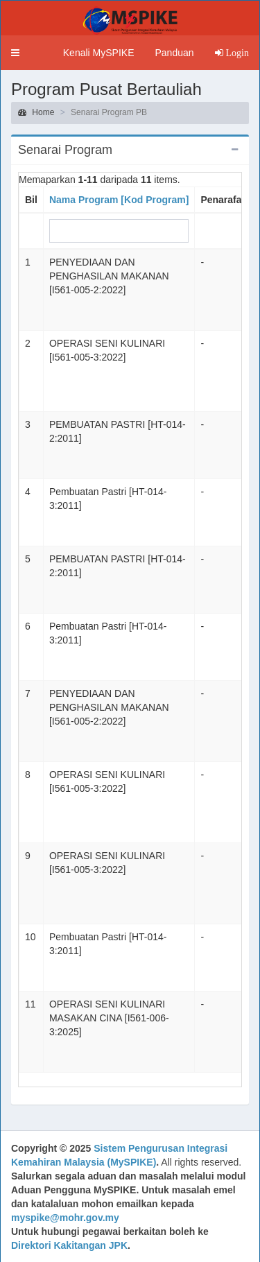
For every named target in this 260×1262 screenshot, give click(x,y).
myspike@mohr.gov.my (65, 1217)
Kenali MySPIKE (99, 52)
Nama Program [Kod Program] (119, 199)
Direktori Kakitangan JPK (69, 1245)
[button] (15, 52)
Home (36, 112)
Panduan (174, 52)
